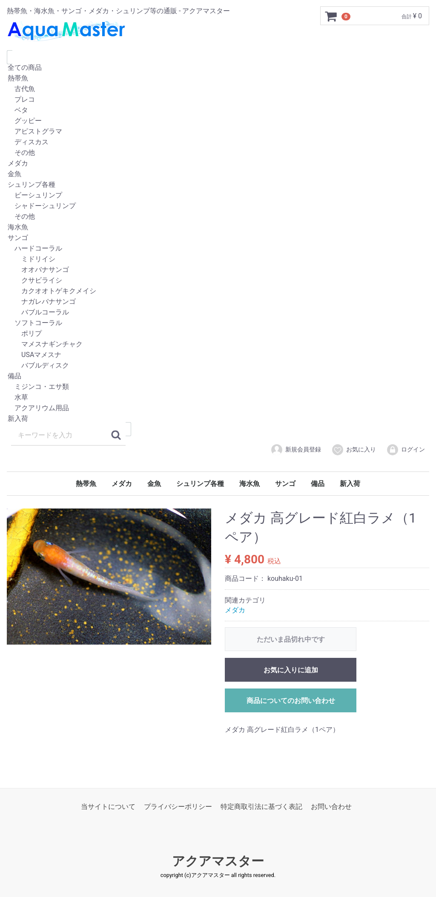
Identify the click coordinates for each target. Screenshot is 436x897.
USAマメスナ (218, 355)
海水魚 (218, 227)
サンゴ (218, 238)
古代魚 (218, 89)
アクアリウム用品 (218, 408)
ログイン (405, 449)
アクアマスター (218, 861)
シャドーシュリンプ (218, 206)
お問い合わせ (331, 807)
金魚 (218, 174)
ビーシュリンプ (218, 195)
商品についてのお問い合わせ (291, 701)
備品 (218, 376)
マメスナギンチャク (218, 344)
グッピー (218, 121)
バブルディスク (218, 365)
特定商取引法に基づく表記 (261, 807)
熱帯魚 (218, 78)
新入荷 (218, 419)
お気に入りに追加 (291, 670)
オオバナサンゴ (218, 270)
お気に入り (353, 449)
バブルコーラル (218, 312)
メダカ (218, 163)
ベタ (218, 110)
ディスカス (218, 142)
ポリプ (218, 334)
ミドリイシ (218, 259)
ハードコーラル (218, 248)
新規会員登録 (295, 449)
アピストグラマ (218, 131)
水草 (218, 397)
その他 (218, 153)
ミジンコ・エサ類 (218, 387)
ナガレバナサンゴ (218, 302)
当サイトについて (108, 807)
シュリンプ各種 (218, 185)
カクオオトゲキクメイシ (218, 291)
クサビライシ (218, 280)
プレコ (218, 99)
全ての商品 (218, 68)
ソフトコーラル (218, 323)
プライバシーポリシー (178, 807)
